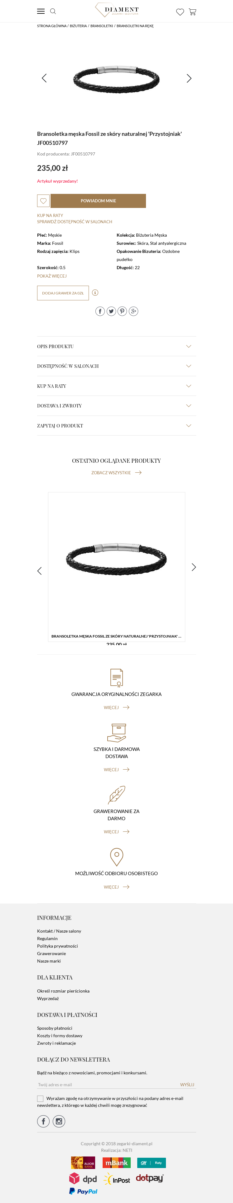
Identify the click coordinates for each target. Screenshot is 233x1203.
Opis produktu (114, 346)
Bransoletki (101, 26)
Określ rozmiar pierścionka (63, 990)
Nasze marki (49, 961)
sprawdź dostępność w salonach (74, 221)
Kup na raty (50, 215)
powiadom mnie (98, 200)
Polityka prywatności (57, 946)
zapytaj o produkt (114, 425)
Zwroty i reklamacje (56, 1043)
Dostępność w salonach (114, 366)
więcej (116, 707)
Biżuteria (78, 26)
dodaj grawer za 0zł (63, 293)
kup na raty (114, 386)
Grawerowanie (51, 953)
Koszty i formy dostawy (59, 1035)
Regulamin (47, 938)
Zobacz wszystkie (116, 472)
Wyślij (187, 1084)
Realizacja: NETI (116, 1150)
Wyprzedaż (48, 998)
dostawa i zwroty (114, 405)
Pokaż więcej (52, 276)
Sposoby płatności (54, 1028)
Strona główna (51, 26)
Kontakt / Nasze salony (59, 931)
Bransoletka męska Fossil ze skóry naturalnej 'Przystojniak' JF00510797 (118, 636)
